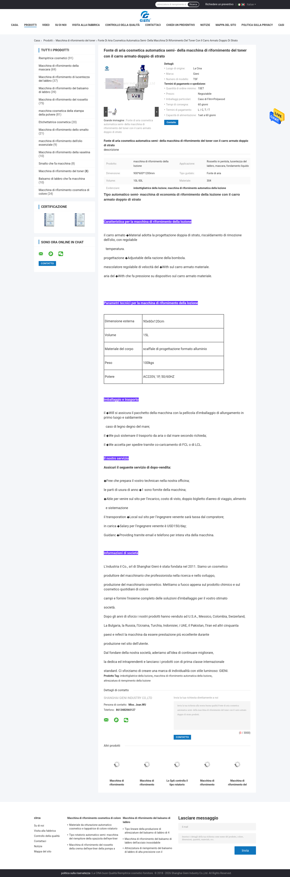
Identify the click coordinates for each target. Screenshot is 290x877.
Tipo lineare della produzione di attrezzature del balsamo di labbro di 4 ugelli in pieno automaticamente (147, 831)
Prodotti (30, 24)
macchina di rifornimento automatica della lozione (183, 675)
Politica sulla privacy (257, 24)
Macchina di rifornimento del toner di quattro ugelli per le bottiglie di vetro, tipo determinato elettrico (237, 782)
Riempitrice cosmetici (53, 58)
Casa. (15, 24)
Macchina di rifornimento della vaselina (64, 152)
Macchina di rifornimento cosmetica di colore (94, 818)
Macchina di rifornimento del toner (75, 40)
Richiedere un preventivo (219, 4)
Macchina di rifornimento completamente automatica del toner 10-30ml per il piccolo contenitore (116, 782)
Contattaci (153, 24)
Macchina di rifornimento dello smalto (64, 129)
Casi (281, 24)
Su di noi (61, 24)
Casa (37, 40)
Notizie (205, 24)
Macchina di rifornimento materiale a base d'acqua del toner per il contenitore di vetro (207, 782)
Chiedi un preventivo (180, 24)
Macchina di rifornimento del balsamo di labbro (146, 820)
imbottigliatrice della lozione (136, 675)
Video (46, 24)
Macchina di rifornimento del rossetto (63, 99)
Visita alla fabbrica (86, 24)
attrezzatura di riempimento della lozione (127, 680)
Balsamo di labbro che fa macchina (62, 178)
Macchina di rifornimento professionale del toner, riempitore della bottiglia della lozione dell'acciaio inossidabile (147, 782)
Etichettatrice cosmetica (55, 122)
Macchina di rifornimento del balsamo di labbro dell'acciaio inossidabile (148, 840)
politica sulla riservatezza (75, 873)
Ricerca (193, 4)
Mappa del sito (226, 24)
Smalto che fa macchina (54, 163)
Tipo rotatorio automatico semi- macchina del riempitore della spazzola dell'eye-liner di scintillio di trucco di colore (93, 837)
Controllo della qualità (122, 24)
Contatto (171, 122)
